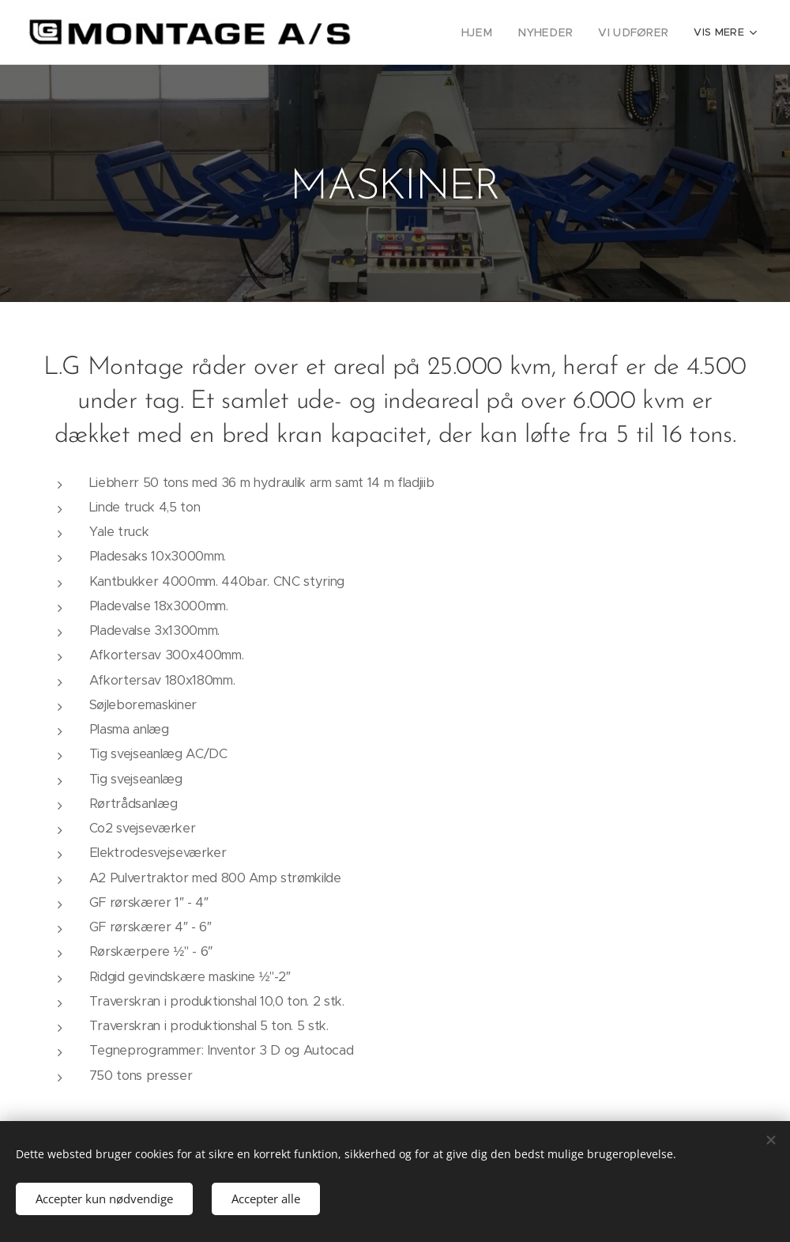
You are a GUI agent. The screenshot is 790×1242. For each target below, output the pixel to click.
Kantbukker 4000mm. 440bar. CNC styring (217, 581)
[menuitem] (491, 32)
